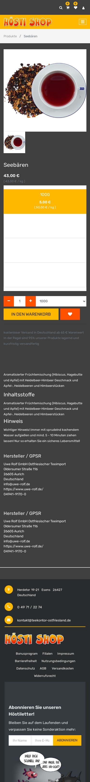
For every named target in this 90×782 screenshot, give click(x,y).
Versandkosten (63, 668)
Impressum (65, 653)
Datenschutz (25, 668)
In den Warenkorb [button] (31, 314)
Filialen (47, 653)
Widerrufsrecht (45, 676)
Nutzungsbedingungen (58, 661)
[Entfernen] (9, 301)
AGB (43, 668)
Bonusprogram (27, 653)
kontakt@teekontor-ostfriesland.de (44, 620)
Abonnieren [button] (67, 740)
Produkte (10, 36)
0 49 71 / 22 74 (29, 607)
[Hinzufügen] (30, 301)
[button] (10, 97)
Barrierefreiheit (26, 661)
